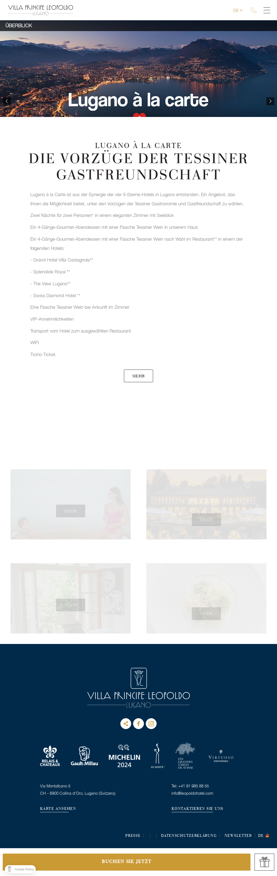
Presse (132, 836)
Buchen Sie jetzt (126, 862)
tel (255, 10)
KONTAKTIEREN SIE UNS (197, 809)
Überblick (18, 25)
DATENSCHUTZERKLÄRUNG (189, 836)
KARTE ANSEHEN (58, 809)
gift (264, 862)
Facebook (138, 723)
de (238, 10)
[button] (20, 869)
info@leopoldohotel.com (192, 793)
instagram (151, 723)
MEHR (138, 376)
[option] (138, 101)
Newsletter (238, 836)
